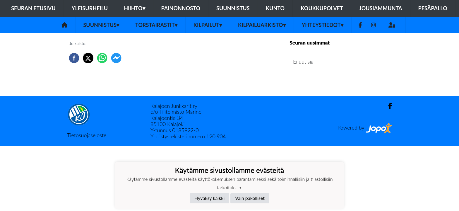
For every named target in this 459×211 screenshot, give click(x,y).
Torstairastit (156, 25)
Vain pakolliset (250, 198)
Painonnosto (181, 8)
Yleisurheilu (90, 8)
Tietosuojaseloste (86, 135)
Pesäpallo (432, 8)
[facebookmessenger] (116, 58)
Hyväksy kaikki (209, 198)
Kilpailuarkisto (262, 25)
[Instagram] (373, 25)
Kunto (275, 8)
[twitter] (88, 58)
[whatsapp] (102, 58)
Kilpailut (207, 25)
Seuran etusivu (33, 8)
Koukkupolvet (322, 8)
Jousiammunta (380, 8)
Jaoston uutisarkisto (316, 78)
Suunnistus (233, 8)
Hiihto (134, 8)
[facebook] (74, 58)
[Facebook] (360, 25)
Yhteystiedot (322, 25)
